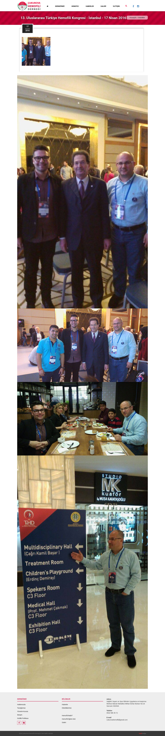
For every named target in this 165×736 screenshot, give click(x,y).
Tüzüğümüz (21, 708)
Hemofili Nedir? (67, 715)
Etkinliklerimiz (67, 708)
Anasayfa (132, 17)
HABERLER (90, 6)
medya (142, 733)
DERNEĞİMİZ (60, 6)
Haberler (65, 704)
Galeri (64, 722)
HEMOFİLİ (75, 6)
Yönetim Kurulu (22, 711)
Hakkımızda (21, 704)
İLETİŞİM (116, 6)
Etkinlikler (141, 17)
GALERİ (103, 6)
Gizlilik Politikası (22, 718)
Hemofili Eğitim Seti (69, 719)
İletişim (19, 715)
